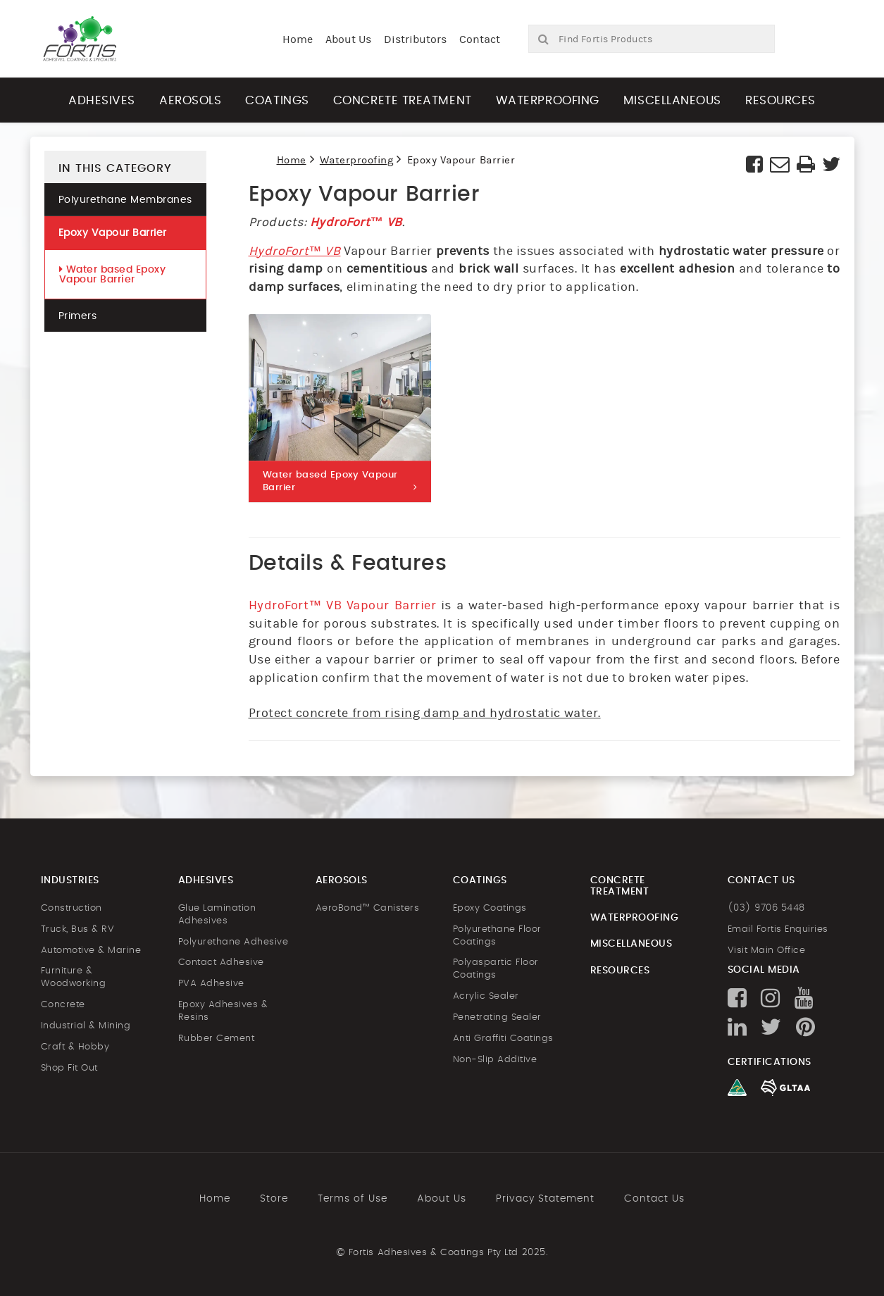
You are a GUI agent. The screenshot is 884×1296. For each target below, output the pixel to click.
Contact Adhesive (221, 962)
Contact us (761, 880)
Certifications (769, 1062)
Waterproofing (547, 100)
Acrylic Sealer (486, 996)
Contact (479, 39)
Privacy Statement (545, 1199)
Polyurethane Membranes (125, 200)
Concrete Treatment (402, 100)
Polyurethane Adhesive (233, 942)
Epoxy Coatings (490, 908)
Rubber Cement (216, 1038)
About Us (348, 39)
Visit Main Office (767, 950)
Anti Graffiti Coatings (503, 1038)
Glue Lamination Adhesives (217, 915)
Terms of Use (352, 1199)
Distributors (415, 39)
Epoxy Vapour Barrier (112, 233)
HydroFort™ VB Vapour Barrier (343, 605)
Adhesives (101, 100)
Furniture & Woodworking (73, 977)
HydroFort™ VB (356, 222)
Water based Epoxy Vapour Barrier (112, 274)
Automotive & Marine (91, 950)
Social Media (764, 970)
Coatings (277, 100)
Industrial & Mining (86, 1025)
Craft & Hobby (75, 1047)
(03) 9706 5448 (766, 908)
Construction (71, 908)
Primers (77, 316)
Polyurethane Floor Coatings (497, 936)
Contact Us (654, 1199)
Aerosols (190, 100)
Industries (70, 880)
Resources (780, 100)
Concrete (63, 1004)
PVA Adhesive (211, 983)
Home (297, 39)
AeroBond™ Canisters (368, 908)
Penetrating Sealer (497, 1017)
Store (274, 1199)
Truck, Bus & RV (78, 929)
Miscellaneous (672, 100)
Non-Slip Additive (495, 1059)
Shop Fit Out (69, 1068)
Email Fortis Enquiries (778, 929)
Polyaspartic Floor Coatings (496, 969)
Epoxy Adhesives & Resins (223, 1011)
